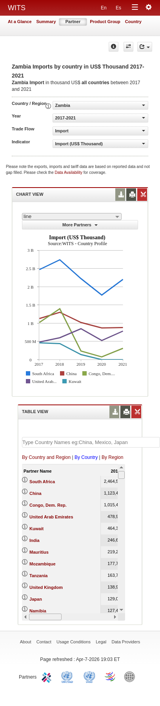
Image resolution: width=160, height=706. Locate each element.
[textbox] (91, 442)
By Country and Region (46, 457)
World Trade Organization (110, 676)
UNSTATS (89, 676)
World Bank (131, 676)
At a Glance (20, 21)
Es (118, 8)
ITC (48, 676)
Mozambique (42, 564)
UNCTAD (68, 676)
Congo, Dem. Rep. (48, 505)
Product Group (105, 21)
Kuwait (36, 528)
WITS (16, 8)
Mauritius (39, 552)
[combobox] (72, 216)
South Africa (42, 481)
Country (133, 21)
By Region (112, 457)
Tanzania (38, 575)
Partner (73, 21)
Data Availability (69, 172)
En (104, 8)
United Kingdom (46, 587)
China (35, 493)
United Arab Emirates (51, 517)
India (34, 540)
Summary (46, 21)
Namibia (37, 610)
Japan (35, 599)
